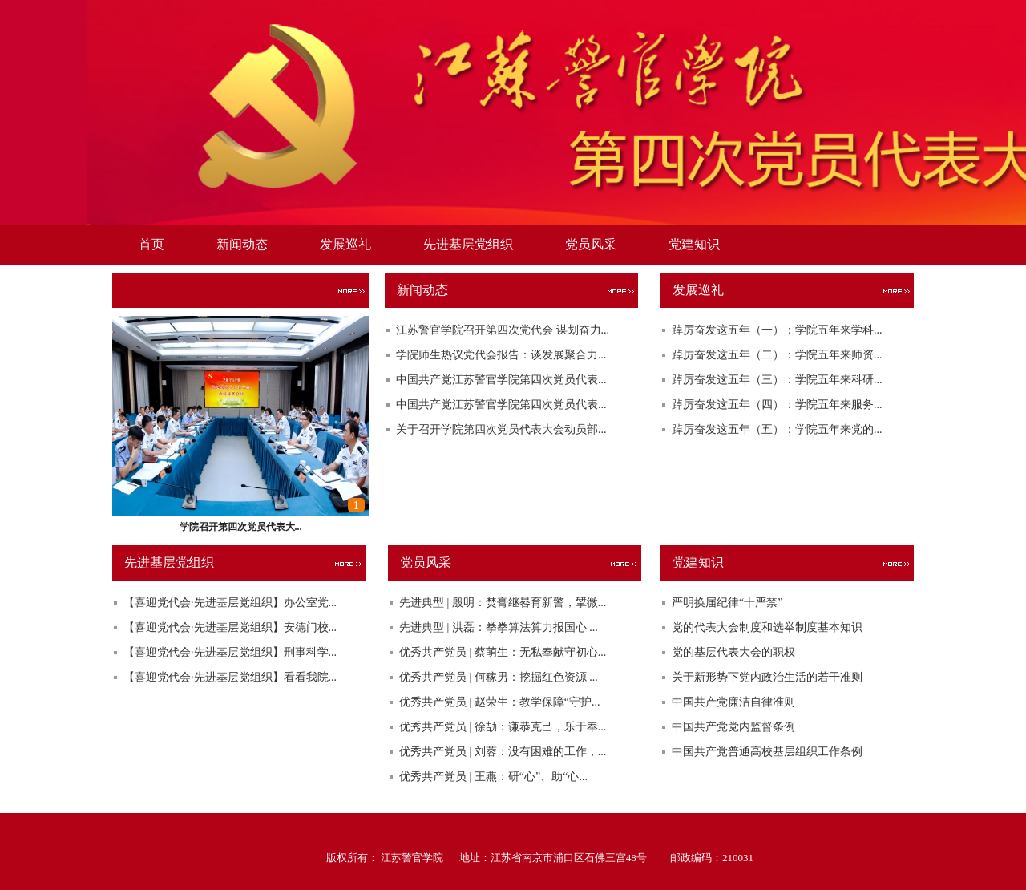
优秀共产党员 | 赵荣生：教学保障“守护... (499, 702)
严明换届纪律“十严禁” (727, 603)
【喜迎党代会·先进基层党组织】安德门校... (230, 627)
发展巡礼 (345, 244)
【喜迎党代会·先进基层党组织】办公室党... (230, 603)
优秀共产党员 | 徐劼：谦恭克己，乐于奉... (502, 727)
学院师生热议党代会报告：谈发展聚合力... (501, 355)
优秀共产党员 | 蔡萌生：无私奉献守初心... (502, 652)
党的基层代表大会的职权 (733, 652)
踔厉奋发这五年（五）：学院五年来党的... (777, 429)
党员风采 (590, 244)
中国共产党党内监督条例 (733, 727)
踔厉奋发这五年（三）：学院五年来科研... (777, 380)
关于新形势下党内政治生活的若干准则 (767, 677)
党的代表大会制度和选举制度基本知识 (767, 627)
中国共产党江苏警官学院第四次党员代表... (501, 380)
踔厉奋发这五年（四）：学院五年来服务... (777, 404)
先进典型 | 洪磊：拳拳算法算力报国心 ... (498, 627)
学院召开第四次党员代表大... (241, 526)
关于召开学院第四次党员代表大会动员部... (501, 429)
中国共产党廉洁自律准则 (733, 702)
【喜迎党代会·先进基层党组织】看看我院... (230, 677)
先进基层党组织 (468, 244)
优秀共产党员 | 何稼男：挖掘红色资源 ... (498, 677)
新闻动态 (242, 244)
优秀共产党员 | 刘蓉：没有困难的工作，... (502, 752)
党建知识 (694, 244)
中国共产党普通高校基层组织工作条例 (767, 752)
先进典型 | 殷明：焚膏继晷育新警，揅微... (502, 603)
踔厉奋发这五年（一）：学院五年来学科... (777, 330)
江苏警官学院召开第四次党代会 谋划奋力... (502, 330)
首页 (151, 244)
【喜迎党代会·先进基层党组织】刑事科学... (230, 652)
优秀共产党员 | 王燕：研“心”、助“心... (493, 777)
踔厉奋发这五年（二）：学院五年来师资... (777, 355)
